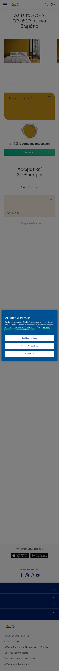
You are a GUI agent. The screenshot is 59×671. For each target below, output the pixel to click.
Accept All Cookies (29, 346)
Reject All (29, 354)
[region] (29, 335)
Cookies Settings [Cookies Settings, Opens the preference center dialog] (29, 338)
